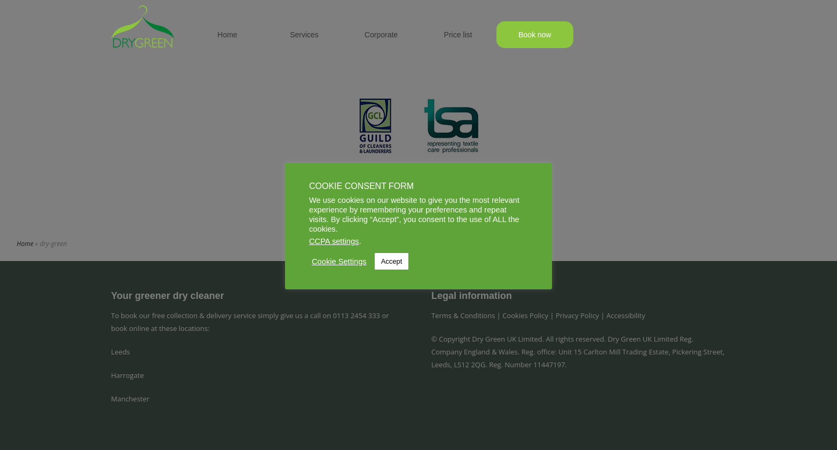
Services (304, 34)
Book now (534, 34)
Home (227, 34)
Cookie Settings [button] (339, 261)
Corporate (381, 34)
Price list (458, 34)
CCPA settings (334, 241)
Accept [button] (391, 261)
